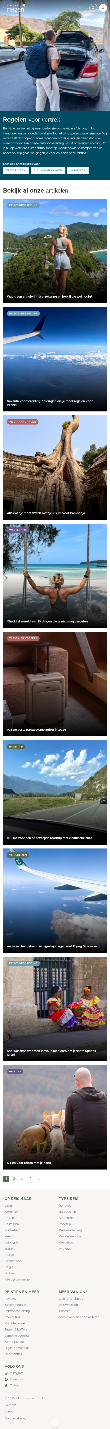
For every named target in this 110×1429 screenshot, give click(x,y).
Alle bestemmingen (18, 1279)
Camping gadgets (17, 1335)
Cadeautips (12, 1317)
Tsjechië (10, 1248)
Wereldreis (66, 1242)
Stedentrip (66, 1218)
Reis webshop (68, 1304)
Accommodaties (16, 1304)
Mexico (9, 1236)
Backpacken (67, 1211)
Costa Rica (12, 1224)
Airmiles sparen (15, 1341)
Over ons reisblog (71, 1298)
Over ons (10, 1405)
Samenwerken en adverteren (79, 1317)
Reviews (10, 1298)
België (9, 1267)
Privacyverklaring (16, 1418)
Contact (64, 1311)
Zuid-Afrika (12, 1230)
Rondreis (65, 1205)
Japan (9, 1205)
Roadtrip (65, 1224)
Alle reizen (66, 1248)
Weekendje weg (70, 1230)
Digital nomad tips (17, 1348)
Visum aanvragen (48, 170)
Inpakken (78, 170)
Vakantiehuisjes (15, 1323)
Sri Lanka (11, 1218)
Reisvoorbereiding (17, 1311)
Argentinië (12, 1211)
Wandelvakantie (70, 1236)
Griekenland (13, 1261)
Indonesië (11, 1242)
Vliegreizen (16, 170)
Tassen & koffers (16, 1329)
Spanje (9, 1254)
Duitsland (11, 1273)
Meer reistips (13, 1354)
